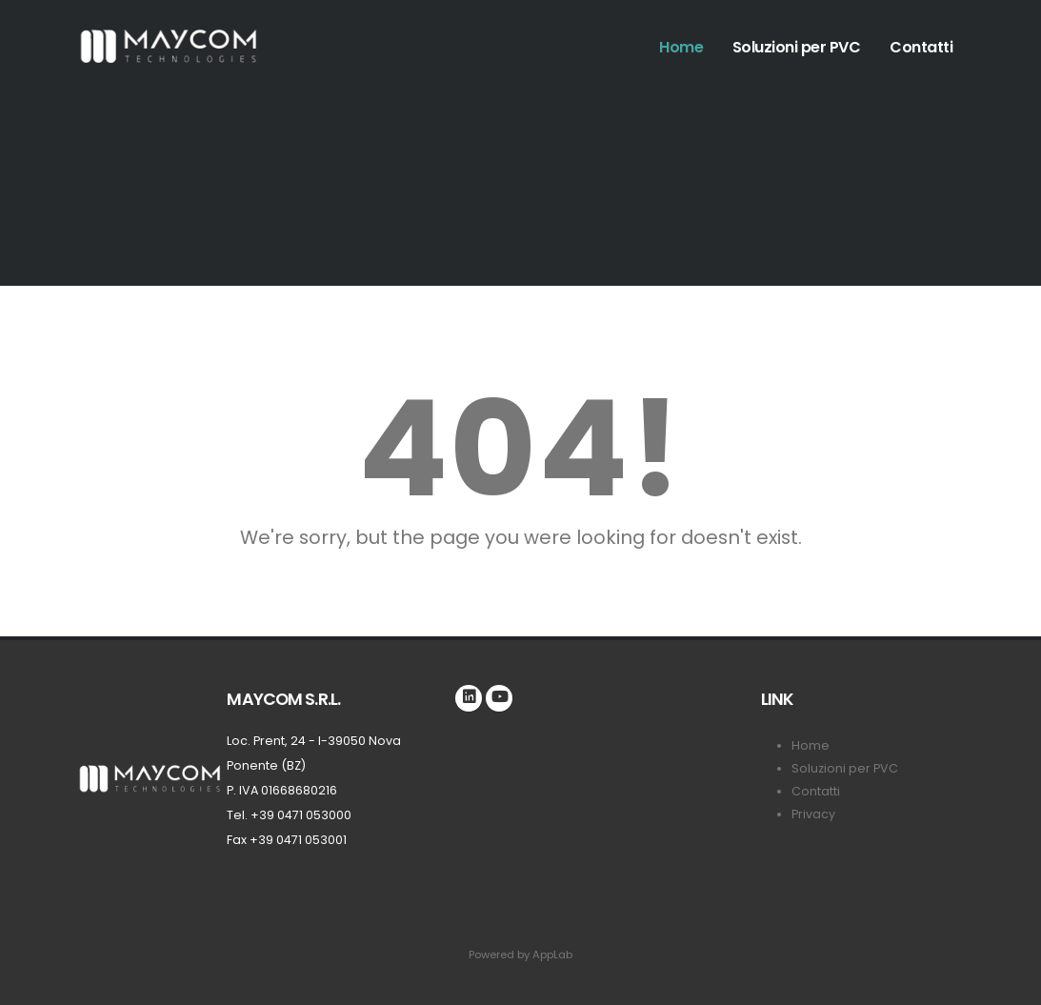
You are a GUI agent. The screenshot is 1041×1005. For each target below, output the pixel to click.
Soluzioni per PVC (796, 47)
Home (681, 47)
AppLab (552, 954)
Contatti (921, 47)
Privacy (813, 814)
